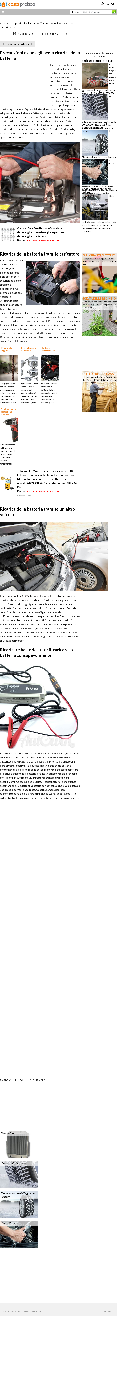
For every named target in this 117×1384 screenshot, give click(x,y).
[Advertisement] (34, 20)
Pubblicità (108, 1311)
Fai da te (33, 23)
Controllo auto (9, 1223)
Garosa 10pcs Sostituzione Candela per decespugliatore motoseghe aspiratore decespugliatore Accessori (40, 232)
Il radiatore (7, 1133)
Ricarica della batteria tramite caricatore (39, 253)
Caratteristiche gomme (14, 1163)
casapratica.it (18, 23)
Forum (75, 12)
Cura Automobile (50, 23)
